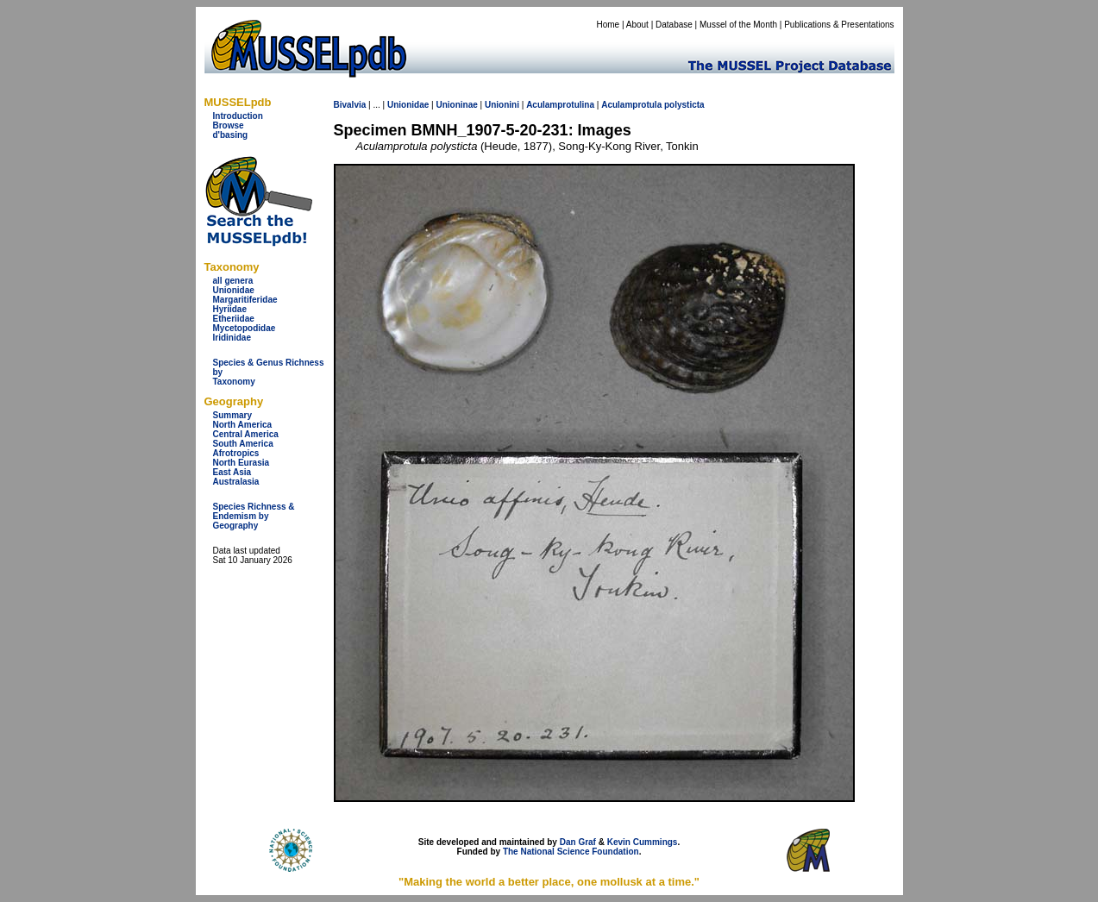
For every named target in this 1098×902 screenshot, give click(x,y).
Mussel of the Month (738, 24)
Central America (246, 434)
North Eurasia (241, 462)
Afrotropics (236, 453)
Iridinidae (232, 337)
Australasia (236, 481)
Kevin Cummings (642, 842)
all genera (233, 280)
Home (607, 24)
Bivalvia (350, 105)
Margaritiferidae (245, 299)
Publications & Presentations (839, 24)
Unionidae (233, 290)
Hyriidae (230, 309)
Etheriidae (233, 318)
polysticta (684, 105)
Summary (233, 415)
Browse (228, 125)
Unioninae (456, 105)
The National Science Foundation (571, 851)
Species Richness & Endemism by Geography (254, 516)
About (637, 24)
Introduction (238, 116)
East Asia (232, 472)
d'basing (230, 135)
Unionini (502, 105)
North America (243, 424)
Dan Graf (578, 842)
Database (674, 24)
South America (243, 443)
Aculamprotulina (560, 105)
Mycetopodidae (244, 328)
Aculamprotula (631, 105)
